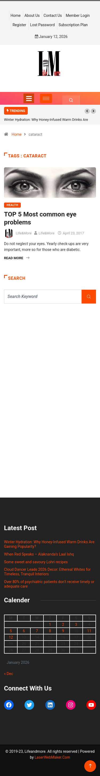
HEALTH (12, 205)
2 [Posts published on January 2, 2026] (63, 624)
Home (16, 15)
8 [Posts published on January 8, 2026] (50, 631)
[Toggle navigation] (28, 98)
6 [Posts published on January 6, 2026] (24, 631)
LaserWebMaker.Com (52, 757)
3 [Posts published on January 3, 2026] (76, 624)
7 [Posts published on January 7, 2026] (37, 631)
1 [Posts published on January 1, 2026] (50, 624)
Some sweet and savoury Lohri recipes (36, 562)
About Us (32, 15)
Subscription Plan (73, 25)
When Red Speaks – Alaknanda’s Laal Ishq (39, 554)
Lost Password (42, 25)
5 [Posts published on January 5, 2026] (11, 631)
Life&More (23, 233)
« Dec (8, 674)
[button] (87, 111)
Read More (16, 258)
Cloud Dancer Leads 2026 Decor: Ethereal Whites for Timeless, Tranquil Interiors (47, 571)
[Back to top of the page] (90, 766)
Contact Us (52, 15)
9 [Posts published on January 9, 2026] (63, 631)
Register (19, 25)
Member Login (78, 15)
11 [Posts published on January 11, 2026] (89, 631)
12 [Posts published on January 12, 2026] (11, 637)
